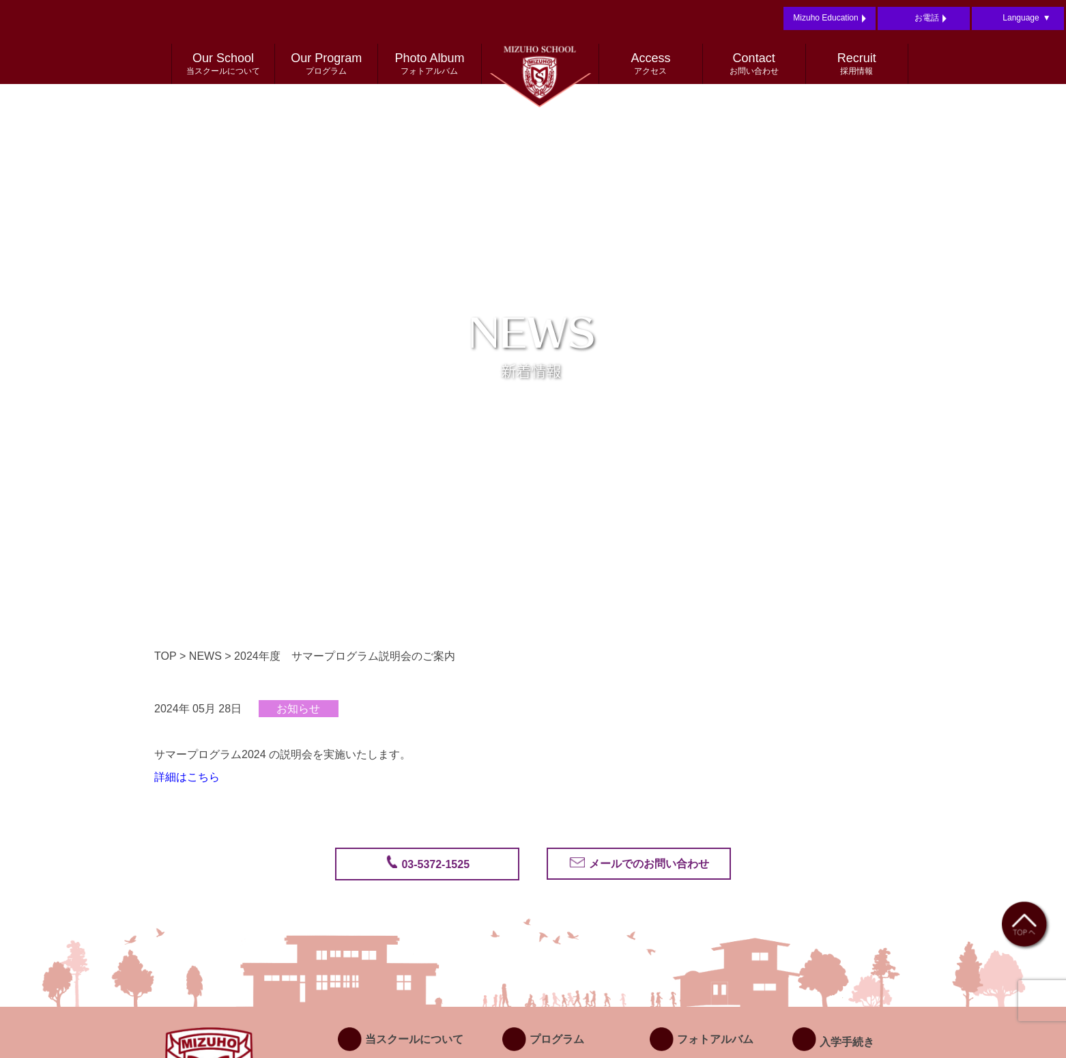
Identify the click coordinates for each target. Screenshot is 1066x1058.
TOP (165, 656)
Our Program (326, 64)
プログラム (543, 1039)
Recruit (856, 64)
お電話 (930, 18)
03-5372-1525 (434, 864)
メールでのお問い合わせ (647, 863)
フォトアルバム (701, 1039)
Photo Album (429, 64)
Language (1026, 18)
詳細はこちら (187, 777)
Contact (754, 64)
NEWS (205, 656)
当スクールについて (400, 1039)
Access (650, 64)
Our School (223, 64)
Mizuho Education (829, 18)
